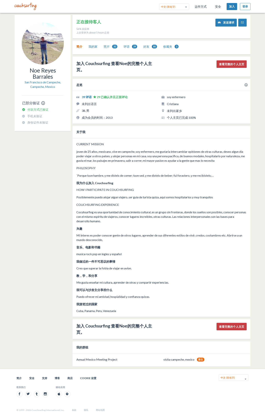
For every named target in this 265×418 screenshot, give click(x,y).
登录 (245, 6)
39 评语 (87, 97)
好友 (150, 47)
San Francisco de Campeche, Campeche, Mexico (43, 84)
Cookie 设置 (88, 378)
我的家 (93, 46)
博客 (57, 378)
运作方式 (201, 6)
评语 (130, 47)
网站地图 (100, 410)
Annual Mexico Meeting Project (96, 359)
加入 (232, 6)
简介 (79, 46)
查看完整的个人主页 (231, 64)
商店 (70, 378)
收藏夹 (171, 47)
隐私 (86, 410)
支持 (44, 378)
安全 (218, 6)
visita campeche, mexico (178, 359)
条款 (74, 410)
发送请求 (226, 22)
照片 (110, 47)
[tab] (79, 46)
